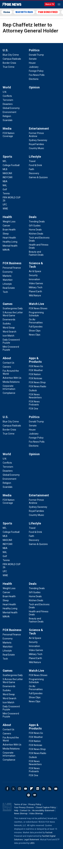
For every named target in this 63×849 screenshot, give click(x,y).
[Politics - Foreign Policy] (36, 71)
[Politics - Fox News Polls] (37, 75)
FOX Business (12, 263)
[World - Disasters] (8, 104)
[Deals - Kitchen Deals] (36, 233)
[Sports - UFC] (5, 204)
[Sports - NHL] (5, 185)
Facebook (7, 788)
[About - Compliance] (9, 393)
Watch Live (36, 304)
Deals (32, 217)
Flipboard (31, 788)
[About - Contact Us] (8, 362)
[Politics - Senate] (33, 58)
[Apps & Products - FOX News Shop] (37, 382)
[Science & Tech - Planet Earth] (35, 291)
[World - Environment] (9, 112)
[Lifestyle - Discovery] (34, 173)
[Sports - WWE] (5, 208)
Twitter (13, 788)
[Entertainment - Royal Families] (36, 144)
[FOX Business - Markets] (7, 275)
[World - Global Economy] (11, 108)
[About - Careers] (7, 366)
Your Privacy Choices (24, 807)
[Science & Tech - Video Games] (36, 283)
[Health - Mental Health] (10, 245)
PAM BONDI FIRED (48, 12)
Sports (7, 156)
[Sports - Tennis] (6, 193)
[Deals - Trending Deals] (37, 221)
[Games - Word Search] (9, 331)
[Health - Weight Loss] (9, 221)
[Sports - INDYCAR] (7, 177)
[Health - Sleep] (6, 233)
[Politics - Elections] (33, 79)
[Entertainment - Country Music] (36, 148)
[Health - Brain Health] (9, 229)
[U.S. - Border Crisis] (9, 63)
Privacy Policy (34, 804)
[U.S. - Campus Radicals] (12, 58)
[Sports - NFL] (5, 161)
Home (6, 12)
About (7, 358)
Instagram (19, 788)
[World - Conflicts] (7, 96)
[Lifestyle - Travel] (32, 161)
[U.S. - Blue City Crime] (11, 54)
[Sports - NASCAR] (7, 173)
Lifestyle (35, 156)
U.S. (5, 50)
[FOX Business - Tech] (5, 292)
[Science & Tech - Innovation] (34, 279)
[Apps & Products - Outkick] (33, 390)
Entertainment (39, 128)
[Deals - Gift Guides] (34, 225)
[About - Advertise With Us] (12, 378)
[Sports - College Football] (11, 165)
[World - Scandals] (7, 120)
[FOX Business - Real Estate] (9, 288)
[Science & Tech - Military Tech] (35, 287)
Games (7, 304)
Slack (43, 788)
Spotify (28, 795)
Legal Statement (31, 839)
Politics (34, 50)
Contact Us (25, 810)
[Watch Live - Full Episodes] (36, 326)
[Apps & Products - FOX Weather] (36, 370)
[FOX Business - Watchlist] (7, 280)
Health (7, 217)
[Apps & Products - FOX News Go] (36, 366)
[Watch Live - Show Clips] (34, 330)
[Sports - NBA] (5, 181)
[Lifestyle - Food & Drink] (35, 165)
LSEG (32, 843)
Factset (48, 832)
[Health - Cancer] (6, 225)
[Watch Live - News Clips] (34, 334)
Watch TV (49, 4)
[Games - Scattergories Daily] (13, 308)
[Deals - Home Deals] (35, 229)
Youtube (25, 788)
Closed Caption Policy (46, 807)
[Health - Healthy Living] (10, 241)
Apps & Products (35, 359)
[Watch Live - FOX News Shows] (38, 308)
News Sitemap (20, 813)
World (7, 87)
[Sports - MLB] (5, 169)
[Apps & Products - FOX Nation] (35, 374)
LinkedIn (37, 788)
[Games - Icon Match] (8, 335)
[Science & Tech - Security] (33, 275)
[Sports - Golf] (5, 189)
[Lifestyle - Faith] (31, 169)
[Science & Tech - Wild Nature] (35, 295)
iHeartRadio (34, 795)
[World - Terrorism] (8, 100)
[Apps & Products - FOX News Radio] (37, 386)
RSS (49, 788)
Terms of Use (20, 804)
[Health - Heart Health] (9, 237)
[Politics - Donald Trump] (36, 54)
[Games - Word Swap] (9, 327)
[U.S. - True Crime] (8, 67)
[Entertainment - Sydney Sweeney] (38, 140)
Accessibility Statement (43, 810)
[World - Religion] (7, 116)
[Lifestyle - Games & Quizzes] (38, 177)
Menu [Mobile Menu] (59, 4)
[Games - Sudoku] (7, 323)
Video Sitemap (36, 813)
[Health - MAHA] (6, 249)
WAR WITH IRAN (24, 12)
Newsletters (55, 788)
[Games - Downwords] (9, 319)
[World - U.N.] (5, 92)
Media (7, 128)
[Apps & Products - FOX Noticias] (35, 378)
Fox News (11, 4)
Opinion (34, 87)
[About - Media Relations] (11, 382)
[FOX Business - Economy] (8, 271)
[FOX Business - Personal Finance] (12, 267)
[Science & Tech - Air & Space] (35, 271)
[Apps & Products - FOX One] (33, 408)
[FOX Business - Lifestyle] (7, 284)
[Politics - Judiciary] (33, 67)
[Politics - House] (32, 63)
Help (16, 810)
